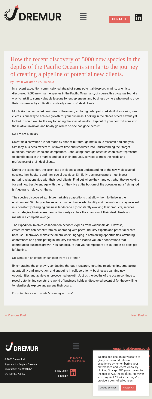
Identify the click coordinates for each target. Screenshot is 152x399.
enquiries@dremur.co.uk (131, 348)
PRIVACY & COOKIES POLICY (76, 359)
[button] (83, 16)
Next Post (139, 315)
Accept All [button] (128, 387)
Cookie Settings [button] (108, 387)
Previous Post (15, 315)
